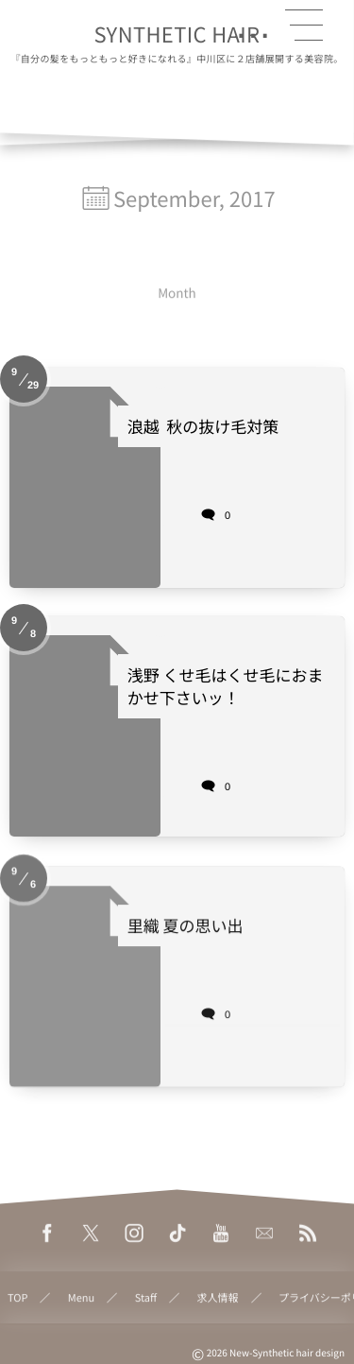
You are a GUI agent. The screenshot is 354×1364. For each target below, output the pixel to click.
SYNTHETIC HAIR (177, 34)
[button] (303, 25)
